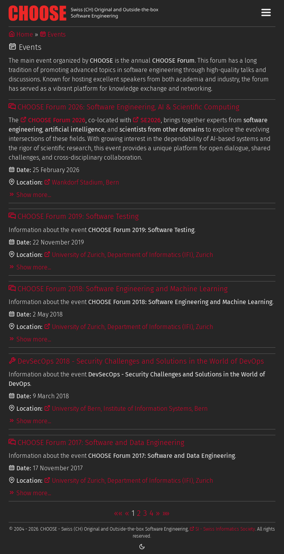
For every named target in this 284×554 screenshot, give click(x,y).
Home (21, 34)
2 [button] (139, 513)
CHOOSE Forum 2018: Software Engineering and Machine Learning (118, 289)
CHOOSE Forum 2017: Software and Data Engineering (96, 442)
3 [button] (145, 513)
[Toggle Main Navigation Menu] (266, 12)
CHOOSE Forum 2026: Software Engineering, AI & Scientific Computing (124, 107)
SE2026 (147, 120)
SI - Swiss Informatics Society (222, 529)
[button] (118, 513)
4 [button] (151, 513)
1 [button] (133, 513)
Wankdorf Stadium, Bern (81, 182)
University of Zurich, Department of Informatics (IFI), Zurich (128, 255)
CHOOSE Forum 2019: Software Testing (73, 216)
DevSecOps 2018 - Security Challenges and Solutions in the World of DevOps (136, 361)
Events (53, 34)
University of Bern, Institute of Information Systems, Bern (126, 408)
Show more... (30, 195)
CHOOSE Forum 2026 (52, 120)
